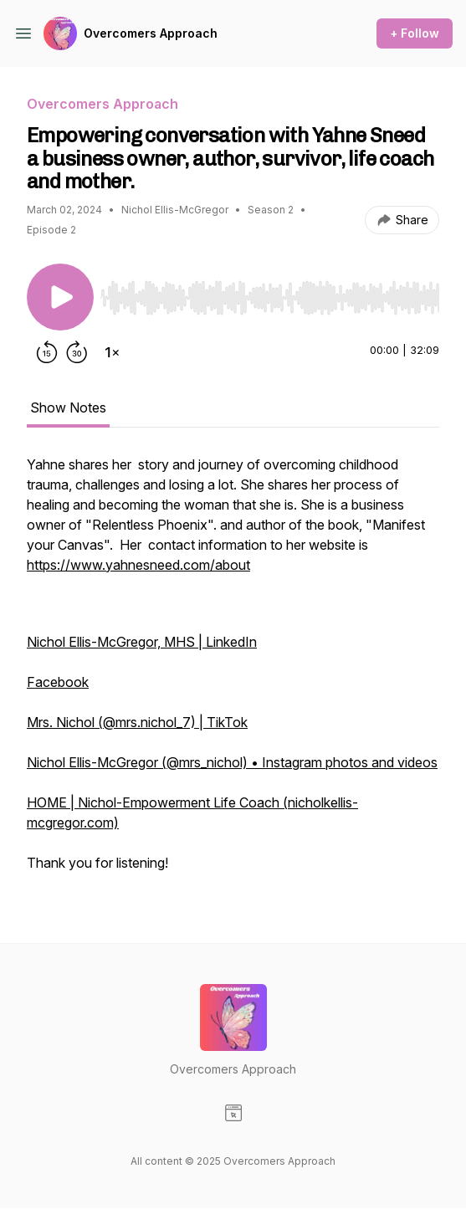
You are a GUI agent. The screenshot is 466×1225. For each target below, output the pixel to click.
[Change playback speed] (112, 352)
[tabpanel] (233, 671)
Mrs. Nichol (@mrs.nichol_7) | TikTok (137, 722)
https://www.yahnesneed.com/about (138, 564)
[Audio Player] (269, 292)
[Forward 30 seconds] (77, 352)
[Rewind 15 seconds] (47, 352)
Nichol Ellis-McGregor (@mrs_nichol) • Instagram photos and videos (232, 762)
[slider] (269, 297)
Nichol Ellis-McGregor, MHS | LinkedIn (142, 641)
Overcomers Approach (151, 33)
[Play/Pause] (60, 297)
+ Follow (414, 33)
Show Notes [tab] (68, 407)
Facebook (58, 682)
